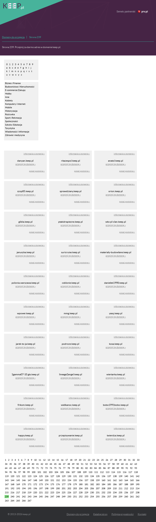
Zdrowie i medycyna (15, 135)
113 (107, 472)
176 (58, 484)
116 (124, 472)
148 (35, 480)
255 (98, 496)
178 (69, 484)
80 (77, 468)
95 (10, 472)
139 (120, 476)
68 (24, 468)
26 (107, 460)
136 (103, 476)
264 (12, 500)
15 (57, 460)
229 (86, 492)
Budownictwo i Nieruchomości (19, 86)
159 (98, 480)
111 (96, 472)
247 (52, 496)
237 (132, 492)
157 (86, 480)
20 (80, 460)
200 (58, 488)
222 (46, 492)
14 (53, 460)
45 (55, 464)
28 (116, 460)
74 (51, 468)
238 (137, 492)
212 (126, 488)
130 (69, 476)
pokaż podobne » (37, 171)
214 (137, 488)
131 (75, 476)
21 (84, 460)
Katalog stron (100, 514)
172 (35, 484)
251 (75, 496)
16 (62, 460)
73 (46, 468)
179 (75, 484)
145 (18, 480)
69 (28, 468)
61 (127, 464)
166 (137, 480)
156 (80, 480)
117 (130, 472)
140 (126, 476)
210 (115, 488)
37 (19, 464)
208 (103, 488)
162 (115, 480)
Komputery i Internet (15, 104)
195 (29, 488)
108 (79, 472)
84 (95, 468)
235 (120, 492)
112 (102, 472)
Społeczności (11, 121)
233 (109, 492)
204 (80, 488)
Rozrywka (10, 114)
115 (119, 472)
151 (52, 480)
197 (41, 488)
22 (89, 460)
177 (63, 484)
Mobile (8, 107)
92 (131, 468)
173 (41, 484)
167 (7, 484)
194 (24, 488)
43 (46, 464)
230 (92, 492)
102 (45, 472)
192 (12, 488)
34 (6, 464)
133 (86, 476)
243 (29, 496)
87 (109, 468)
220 (35, 492)
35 (10, 464)
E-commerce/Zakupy (15, 90)
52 (86, 464)
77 (64, 468)
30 (125, 460)
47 (64, 464)
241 (18, 496)
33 (138, 460)
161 (109, 480)
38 (24, 464)
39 (28, 464)
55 (100, 464)
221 (41, 492)
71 (37, 468)
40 (33, 464)
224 (58, 492)
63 (135, 464)
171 (29, 484)
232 (103, 492)
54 (95, 464)
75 (55, 468)
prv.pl (144, 11)
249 (63, 496)
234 (115, 492)
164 (126, 480)
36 (15, 464)
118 (136, 472)
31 (129, 460)
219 (29, 492)
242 (24, 496)
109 (85, 472)
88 (113, 468)
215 (7, 492)
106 (67, 472)
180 (80, 484)
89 (118, 468)
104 (56, 472)
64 (6, 468)
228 (80, 492)
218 (24, 492)
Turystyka (10, 128)
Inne (7, 97)
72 (42, 468)
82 (86, 468)
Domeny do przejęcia (13, 37)
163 (120, 480)
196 (35, 488)
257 (109, 496)
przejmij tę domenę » (25, 164)
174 (46, 484)
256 (103, 496)
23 (93, 460)
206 (92, 488)
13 (49, 460)
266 (24, 500)
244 (35, 496)
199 (52, 488)
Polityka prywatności (123, 514)
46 (59, 464)
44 (51, 464)
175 (52, 484)
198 (46, 488)
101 (39, 472)
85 (100, 468)
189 (132, 484)
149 (41, 480)
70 (33, 468)
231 (98, 492)
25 (102, 460)
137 (109, 476)
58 (113, 464)
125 (41, 476)
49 (73, 464)
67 (19, 468)
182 (92, 484)
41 (37, 464)
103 (50, 472)
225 (63, 492)
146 (24, 480)
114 (113, 472)
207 (98, 488)
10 (35, 460)
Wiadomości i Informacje (17, 131)
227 (75, 492)
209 (109, 488)
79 (73, 468)
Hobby (8, 93)
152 (58, 480)
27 (111, 460)
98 (24, 472)
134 (92, 476)
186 (115, 484)
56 (104, 464)
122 (24, 476)
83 (91, 468)
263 (7, 500)
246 (46, 496)
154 (69, 480)
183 (98, 484)
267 (29, 500)
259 (120, 496)
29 (120, 460)
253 (86, 496)
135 (98, 476)
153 (63, 480)
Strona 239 (35, 37)
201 (63, 488)
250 (69, 496)
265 (18, 500)
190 (137, 484)
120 (12, 476)
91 (127, 468)
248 (58, 496)
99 (28, 472)
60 (122, 464)
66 (15, 468)
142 (137, 476)
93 (135, 468)
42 (42, 464)
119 (7, 476)
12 (44, 460)
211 (120, 488)
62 (131, 464)
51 (82, 464)
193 (18, 488)
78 (68, 468)
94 (6, 472)
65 (10, 468)
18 (71, 460)
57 (109, 464)
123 (29, 476)
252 (80, 496)
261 (132, 496)
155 (75, 480)
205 (86, 488)
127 (52, 476)
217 (18, 492)
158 (92, 480)
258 (115, 496)
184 (103, 484)
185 (109, 484)
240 (12, 496)
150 (46, 480)
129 (63, 476)
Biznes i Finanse (13, 83)
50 (77, 464)
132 (80, 476)
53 (91, 464)
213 (132, 488)
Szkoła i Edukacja (13, 125)
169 (18, 484)
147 (29, 480)
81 (82, 468)
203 (75, 488)
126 (46, 476)
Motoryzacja (11, 111)
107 (73, 472)
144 (12, 480)
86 (104, 468)
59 (118, 464)
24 (98, 460)
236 (126, 492)
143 (7, 480)
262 (137, 496)
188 (126, 484)
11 (40, 460)
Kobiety (9, 100)
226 (69, 492)
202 (69, 488)
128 (58, 476)
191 (7, 488)
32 (133, 460)
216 (12, 492)
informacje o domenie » (34, 154)
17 (66, 460)
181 (86, 484)
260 (126, 496)
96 (15, 472)
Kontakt (142, 514)
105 (62, 472)
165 (132, 480)
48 (68, 464)
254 (92, 496)
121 (18, 476)
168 (12, 484)
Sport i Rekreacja (13, 118)
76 (59, 468)
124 (35, 476)
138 (115, 476)
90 (122, 468)
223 (52, 492)
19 (75, 460)
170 (24, 484)
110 (90, 472)
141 (132, 476)
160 (103, 480)
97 (19, 472)
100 (33, 472)
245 (41, 496)
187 (120, 484)
